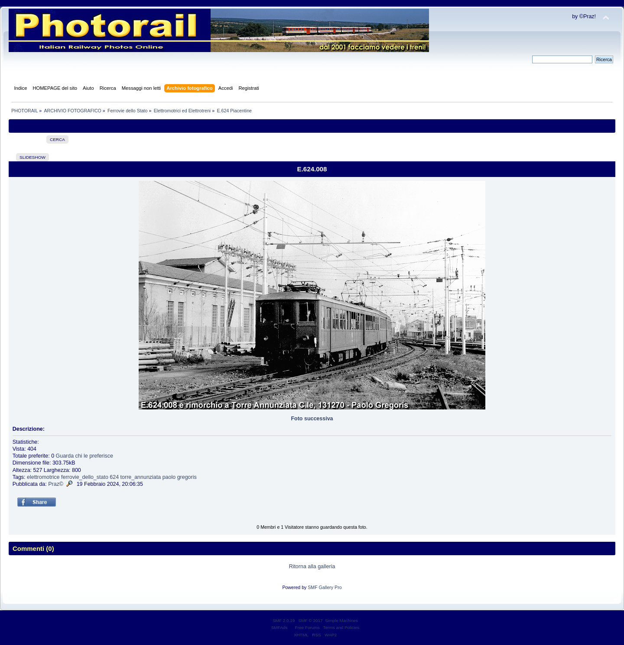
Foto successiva (312, 419)
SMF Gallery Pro (324, 587)
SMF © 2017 (311, 620)
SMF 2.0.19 (284, 620)
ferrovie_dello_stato (84, 477)
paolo (169, 477)
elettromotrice (43, 477)
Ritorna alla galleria (312, 566)
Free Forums (307, 627)
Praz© (55, 484)
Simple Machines (341, 620)
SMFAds (279, 627)
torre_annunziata (140, 477)
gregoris (187, 477)
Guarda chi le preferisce (84, 456)
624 (114, 477)
